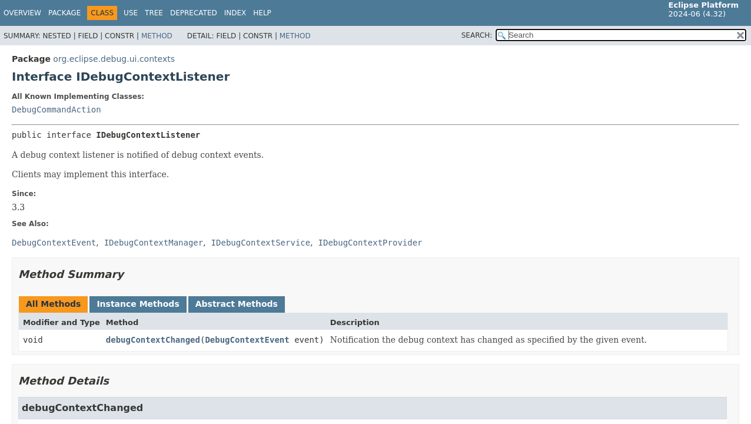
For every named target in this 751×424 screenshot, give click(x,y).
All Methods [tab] (53, 304)
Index (235, 13)
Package (64, 13)
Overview (22, 13)
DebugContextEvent (247, 339)
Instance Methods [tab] (138, 304)
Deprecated (193, 13)
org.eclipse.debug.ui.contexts (114, 59)
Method (156, 36)
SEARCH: (477, 35)
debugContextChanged (153, 339)
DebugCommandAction (56, 109)
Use (131, 13)
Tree (154, 13)
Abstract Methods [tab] (236, 304)
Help (262, 13)
